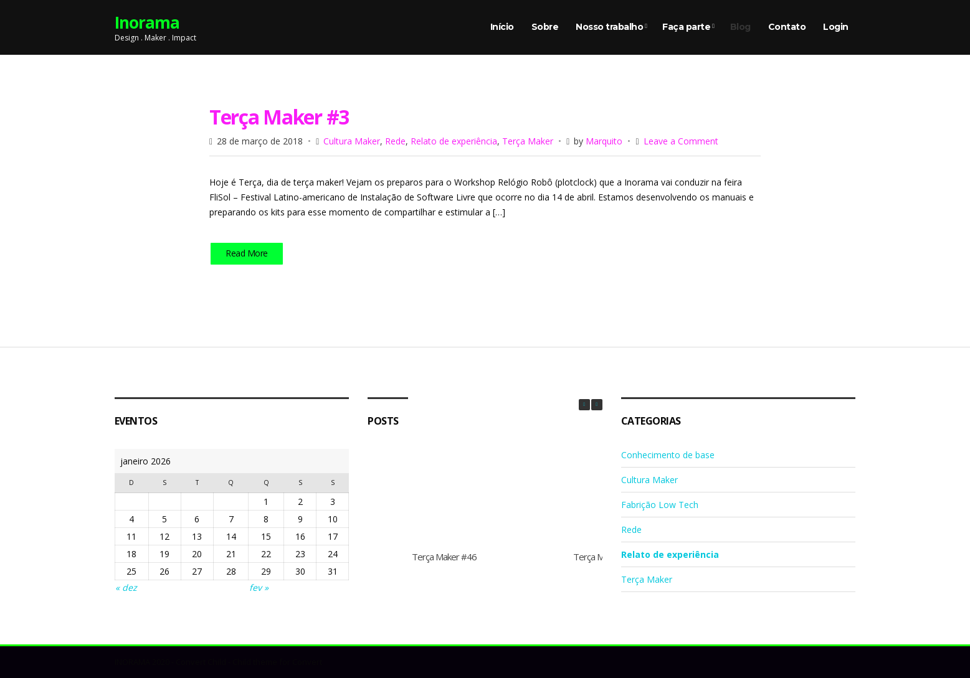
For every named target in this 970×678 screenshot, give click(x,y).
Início (502, 26)
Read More (247, 253)
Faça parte (686, 26)
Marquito (604, 141)
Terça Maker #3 (279, 116)
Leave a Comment (681, 141)
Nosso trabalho (609, 26)
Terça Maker (527, 141)
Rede (395, 141)
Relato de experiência (454, 141)
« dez (126, 587)
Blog (740, 26)
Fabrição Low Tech (659, 505)
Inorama (147, 22)
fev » (259, 587)
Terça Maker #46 (444, 556)
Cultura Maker (351, 141)
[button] (596, 404)
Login (836, 26)
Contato (787, 26)
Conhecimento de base (668, 455)
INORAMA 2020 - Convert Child (170, 661)
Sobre (545, 26)
